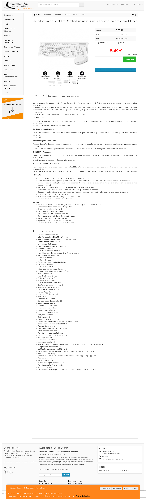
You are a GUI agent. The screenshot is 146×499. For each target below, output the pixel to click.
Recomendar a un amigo (70, 96)
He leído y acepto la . (55, 469)
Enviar (66, 475)
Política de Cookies (83, 496)
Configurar (105, 488)
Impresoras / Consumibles (8, 41)
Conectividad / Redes (12, 47)
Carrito (137, 4)
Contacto (125, 4)
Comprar (129, 59)
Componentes (9, 20)
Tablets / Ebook (10, 65)
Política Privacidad (45, 483)
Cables (6, 56)
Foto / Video (8, 70)
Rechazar (117, 488)
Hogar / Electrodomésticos (11, 76)
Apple (6, 93)
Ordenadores (8, 15)
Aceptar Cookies (130, 488)
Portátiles (7, 24)
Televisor (7, 36)
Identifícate (112, 4)
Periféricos (7, 61)
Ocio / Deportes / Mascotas (10, 87)
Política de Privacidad (78, 464)
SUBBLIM (119, 30)
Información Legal (75, 481)
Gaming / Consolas (11, 52)
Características (39, 95)
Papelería (7, 81)
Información (52, 96)
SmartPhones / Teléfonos (9, 30)
